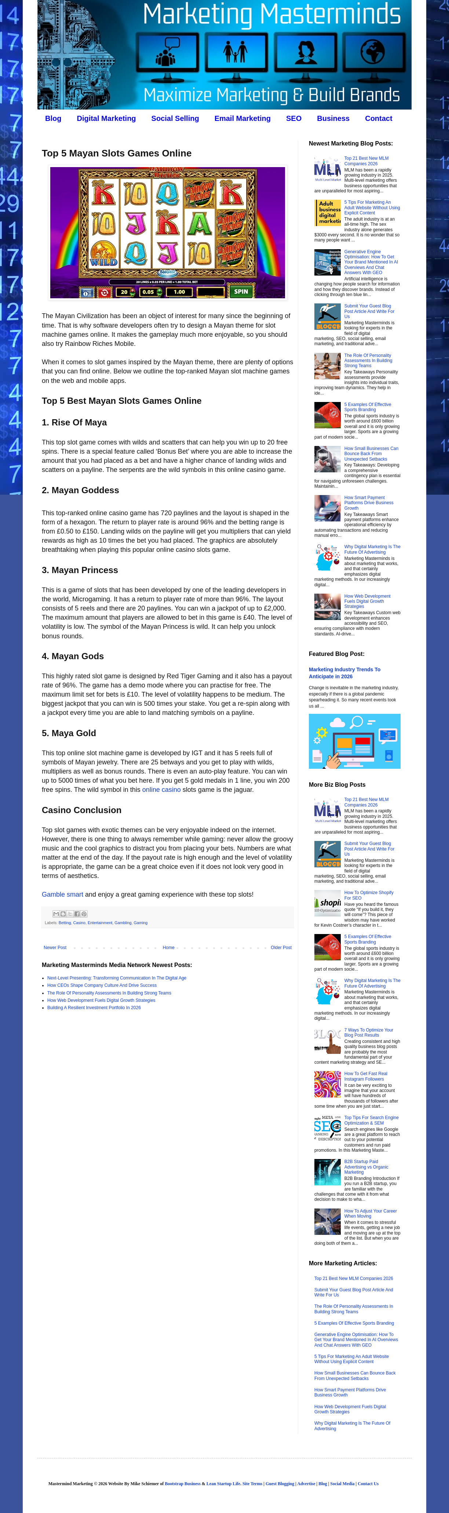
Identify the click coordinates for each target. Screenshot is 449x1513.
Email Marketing (243, 118)
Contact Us (368, 1483)
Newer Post (55, 947)
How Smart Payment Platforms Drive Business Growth (369, 503)
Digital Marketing (106, 118)
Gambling (122, 922)
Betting (65, 922)
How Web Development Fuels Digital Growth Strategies (101, 1000)
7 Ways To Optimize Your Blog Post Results (368, 1032)
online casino (161, 789)
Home (169, 947)
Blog (53, 118)
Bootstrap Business (183, 1483)
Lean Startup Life (223, 1483)
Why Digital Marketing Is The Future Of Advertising (372, 549)
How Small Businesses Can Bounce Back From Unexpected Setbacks (371, 454)
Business (333, 118)
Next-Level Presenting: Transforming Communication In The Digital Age (116, 978)
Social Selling (175, 118)
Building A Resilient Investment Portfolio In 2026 (94, 1007)
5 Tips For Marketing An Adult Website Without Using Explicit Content (372, 207)
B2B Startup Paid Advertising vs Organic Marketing (366, 1167)
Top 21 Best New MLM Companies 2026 (366, 161)
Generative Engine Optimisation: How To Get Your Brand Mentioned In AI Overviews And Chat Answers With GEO (371, 262)
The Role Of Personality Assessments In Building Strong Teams (109, 993)
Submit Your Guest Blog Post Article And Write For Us (369, 311)
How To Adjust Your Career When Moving (370, 1213)
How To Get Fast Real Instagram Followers (365, 1076)
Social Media (342, 1483)
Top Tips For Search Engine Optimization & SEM (371, 1120)
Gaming (141, 922)
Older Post (281, 947)
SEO (294, 118)
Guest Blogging (280, 1483)
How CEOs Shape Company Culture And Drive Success (102, 985)
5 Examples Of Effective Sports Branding (367, 407)
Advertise (306, 1483)
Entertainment (100, 922)
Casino (79, 922)
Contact (378, 118)
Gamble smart (62, 894)
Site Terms (252, 1483)
